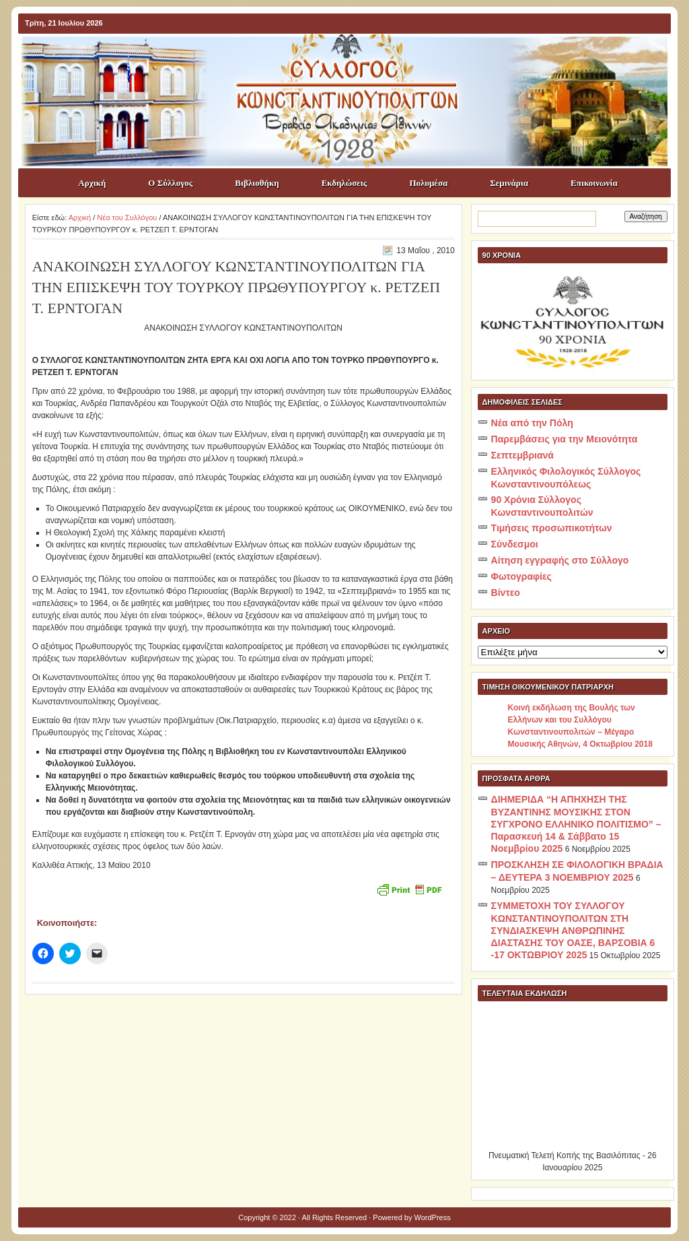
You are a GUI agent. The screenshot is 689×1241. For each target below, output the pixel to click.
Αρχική (92, 183)
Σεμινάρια (509, 183)
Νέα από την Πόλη (532, 422)
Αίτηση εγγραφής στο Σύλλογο (560, 560)
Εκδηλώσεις (344, 183)
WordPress (432, 1217)
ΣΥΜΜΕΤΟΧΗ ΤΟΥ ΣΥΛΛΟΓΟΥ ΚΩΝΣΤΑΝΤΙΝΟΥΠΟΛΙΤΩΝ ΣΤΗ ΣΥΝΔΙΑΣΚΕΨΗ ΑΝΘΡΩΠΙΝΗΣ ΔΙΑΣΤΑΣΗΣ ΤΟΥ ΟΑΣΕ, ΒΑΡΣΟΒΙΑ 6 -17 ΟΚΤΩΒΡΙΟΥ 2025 (573, 930)
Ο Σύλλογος (170, 183)
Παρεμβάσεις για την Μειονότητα (564, 439)
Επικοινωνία (594, 183)
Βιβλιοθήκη (257, 183)
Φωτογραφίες (521, 576)
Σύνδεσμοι (514, 544)
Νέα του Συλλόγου (127, 217)
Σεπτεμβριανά (522, 455)
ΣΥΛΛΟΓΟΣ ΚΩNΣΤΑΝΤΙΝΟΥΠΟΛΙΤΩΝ (351, 58)
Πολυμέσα (428, 183)
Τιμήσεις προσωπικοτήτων (551, 528)
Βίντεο (505, 592)
